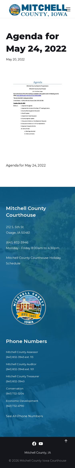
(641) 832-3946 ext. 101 (20, 369)
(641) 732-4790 (15, 405)
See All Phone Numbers (24, 416)
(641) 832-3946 (17, 242)
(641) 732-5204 (15, 393)
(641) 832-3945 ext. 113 (19, 357)
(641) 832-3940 (15, 381)
